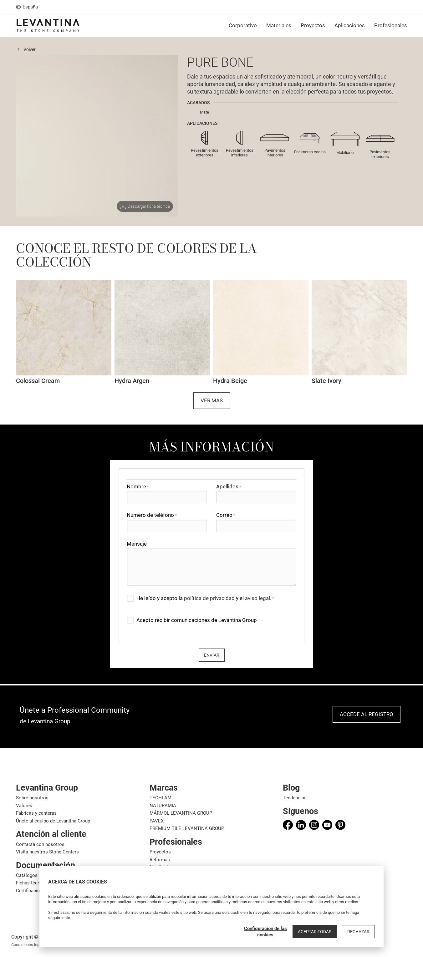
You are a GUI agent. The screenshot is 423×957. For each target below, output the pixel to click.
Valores (24, 805)
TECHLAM (160, 798)
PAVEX (157, 821)
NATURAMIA (163, 805)
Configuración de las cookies (265, 932)
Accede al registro (366, 714)
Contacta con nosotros (40, 844)
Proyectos (160, 852)
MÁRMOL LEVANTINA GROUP (181, 813)
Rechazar (358, 931)
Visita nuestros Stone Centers (47, 852)
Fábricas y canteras (36, 813)
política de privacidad (209, 598)
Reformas (160, 860)
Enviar (211, 655)
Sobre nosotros (32, 798)
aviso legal (257, 598)
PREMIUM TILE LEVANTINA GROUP (187, 828)
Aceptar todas (314, 931)
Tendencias (295, 798)
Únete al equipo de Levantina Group (53, 821)
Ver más (212, 400)
